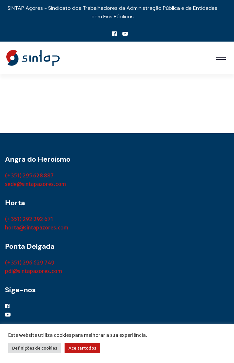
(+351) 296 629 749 (29, 262)
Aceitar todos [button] (82, 348)
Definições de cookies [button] (34, 348)
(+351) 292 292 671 (29, 219)
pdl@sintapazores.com (33, 271)
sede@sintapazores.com (35, 184)
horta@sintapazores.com (36, 227)
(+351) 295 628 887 (29, 175)
